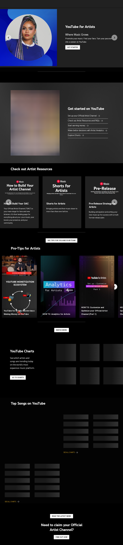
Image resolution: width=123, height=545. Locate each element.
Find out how (61, 537)
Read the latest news (61, 516)
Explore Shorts (74, 135)
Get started (72, 47)
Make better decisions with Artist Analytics (86, 130)
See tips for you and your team (61, 240)
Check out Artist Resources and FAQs (84, 120)
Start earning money (77, 125)
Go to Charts (18, 377)
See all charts (69, 452)
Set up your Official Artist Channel (82, 115)
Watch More (61, 330)
